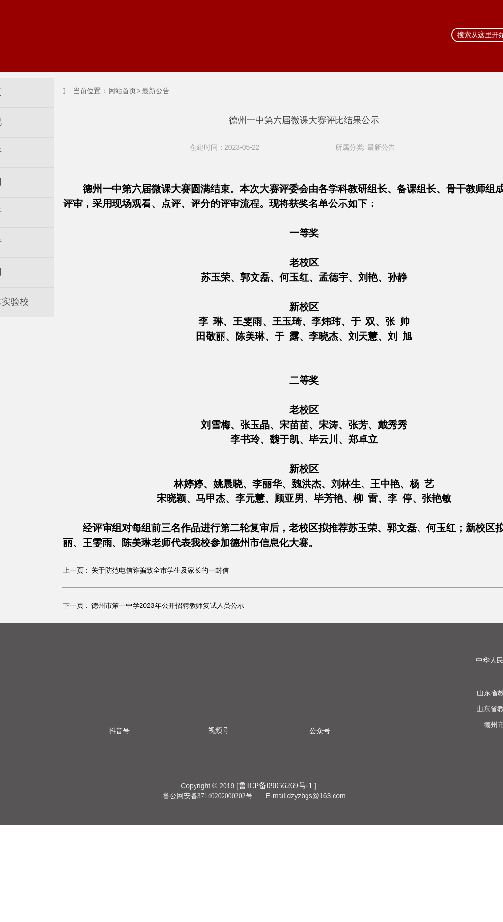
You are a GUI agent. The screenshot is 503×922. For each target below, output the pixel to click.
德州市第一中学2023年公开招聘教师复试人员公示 (167, 703)
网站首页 (122, 91)
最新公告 (381, 147)
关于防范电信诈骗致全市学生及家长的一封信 (160, 667)
